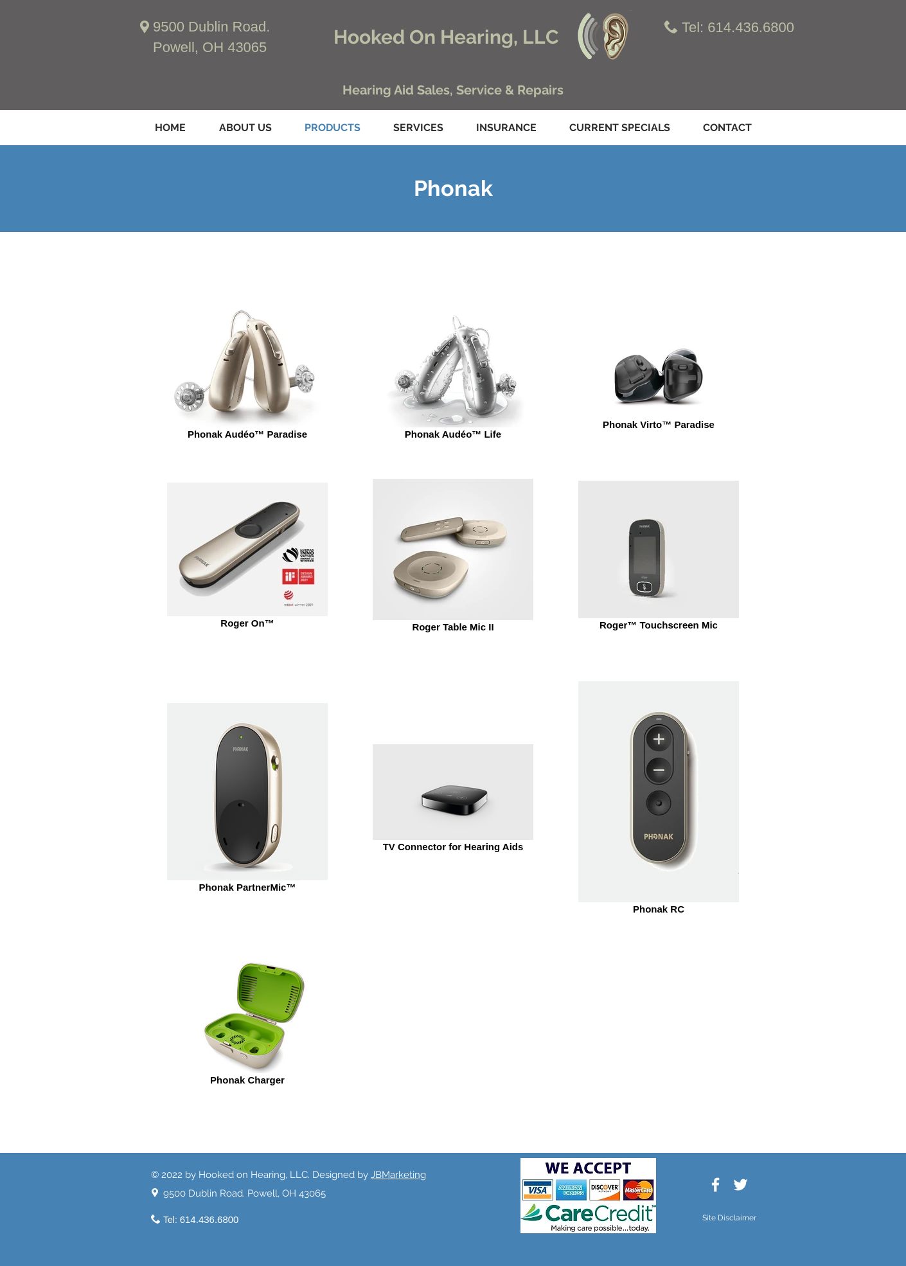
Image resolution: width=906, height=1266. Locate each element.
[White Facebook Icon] (715, 1184)
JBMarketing (398, 1175)
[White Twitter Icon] (740, 1184)
